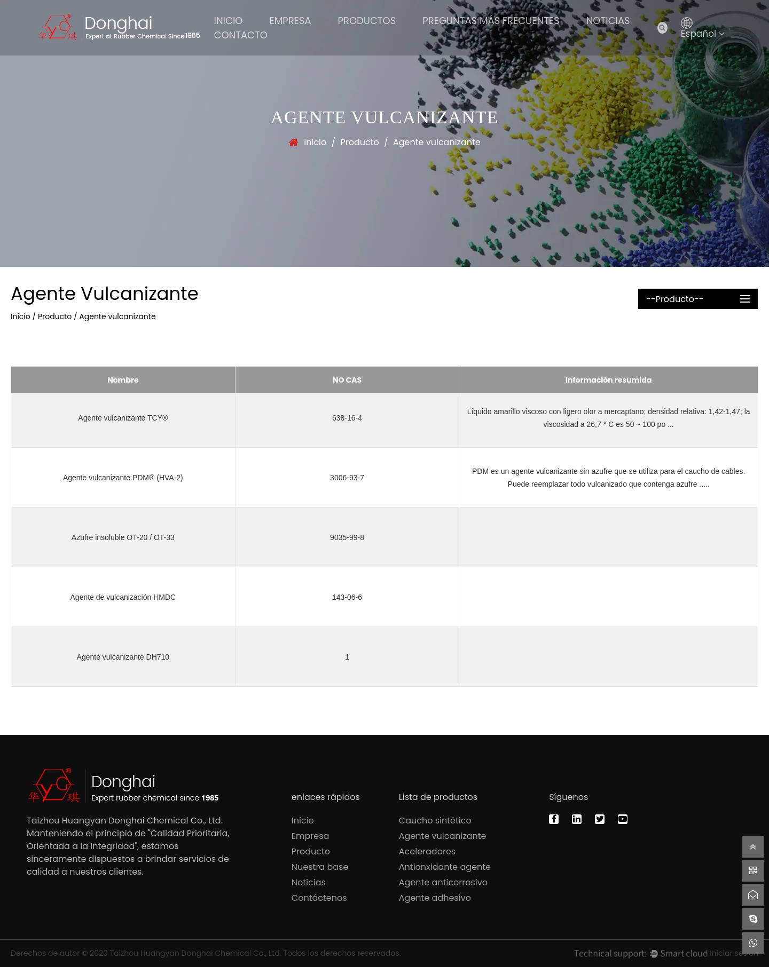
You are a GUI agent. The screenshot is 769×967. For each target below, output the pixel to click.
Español (703, 33)
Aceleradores (427, 851)
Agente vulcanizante (442, 836)
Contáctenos (319, 898)
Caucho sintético (435, 820)
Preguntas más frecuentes (490, 20)
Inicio (228, 20)
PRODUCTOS (367, 20)
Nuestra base (320, 867)
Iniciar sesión (734, 953)
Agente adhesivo (435, 898)
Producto (359, 142)
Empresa (290, 20)
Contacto (241, 35)
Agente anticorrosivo (443, 882)
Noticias (608, 20)
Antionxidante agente (445, 867)
